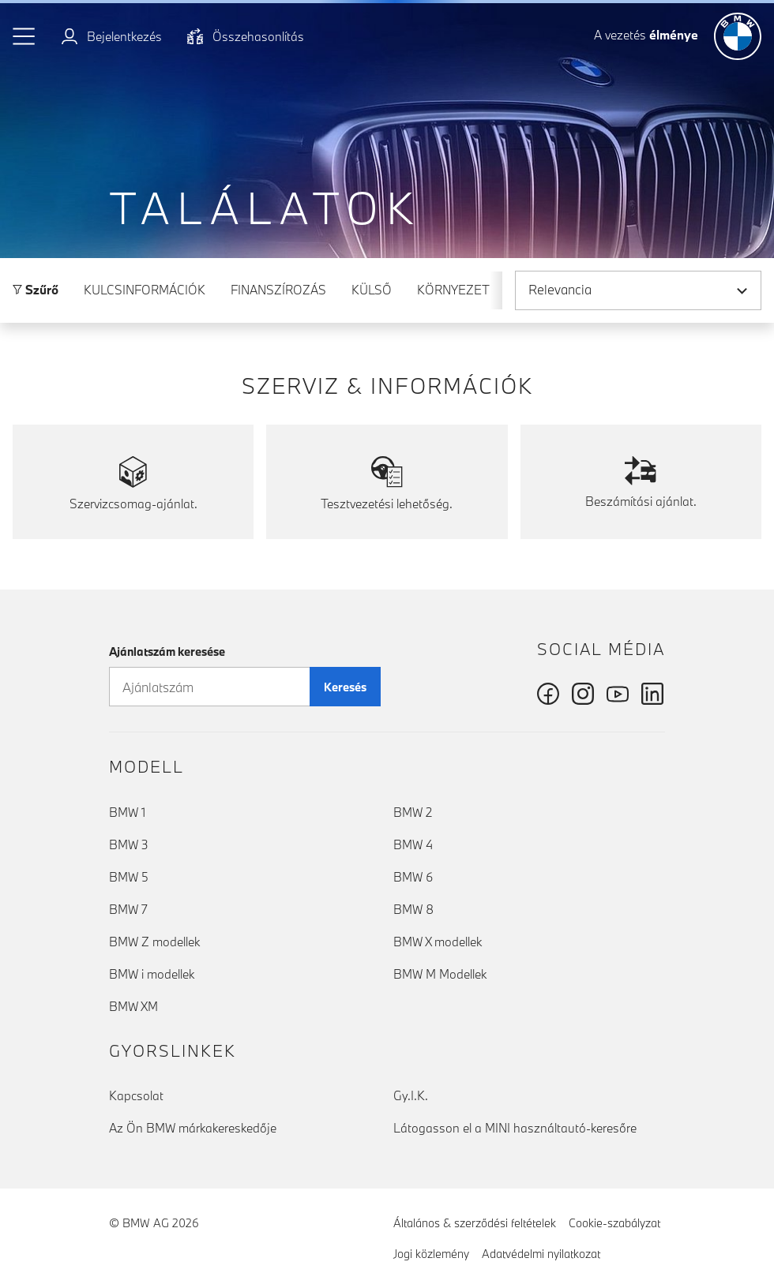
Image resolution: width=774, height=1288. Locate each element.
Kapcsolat (136, 1095)
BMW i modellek (151, 974)
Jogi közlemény (431, 1253)
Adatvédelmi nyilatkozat (541, 1253)
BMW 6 (413, 877)
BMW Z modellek (154, 941)
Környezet (453, 290)
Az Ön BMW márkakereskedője (192, 1128)
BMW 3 (128, 844)
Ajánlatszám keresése (167, 651)
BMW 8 (413, 909)
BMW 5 (128, 877)
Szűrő (35, 290)
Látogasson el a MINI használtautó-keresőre (515, 1128)
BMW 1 (127, 812)
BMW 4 (413, 844)
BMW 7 (128, 909)
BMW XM (133, 1006)
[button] (24, 36)
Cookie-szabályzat (614, 1222)
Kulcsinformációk (144, 290)
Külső (371, 290)
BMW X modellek (437, 941)
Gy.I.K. (410, 1095)
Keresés (345, 687)
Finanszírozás (278, 290)
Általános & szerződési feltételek (474, 1222)
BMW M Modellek (440, 974)
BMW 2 (412, 812)
